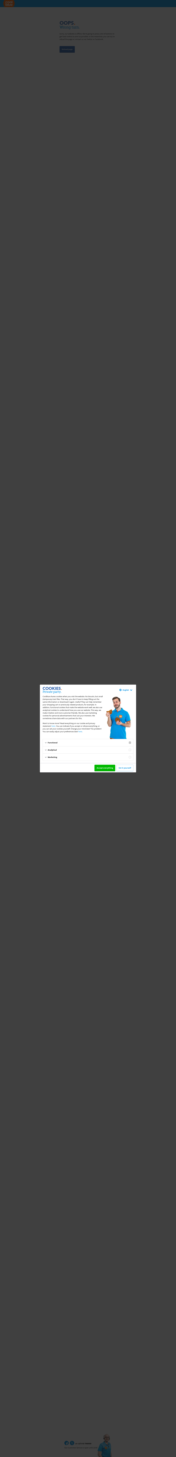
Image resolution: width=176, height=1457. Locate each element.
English (125, 690)
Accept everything (105, 768)
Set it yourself (125, 768)
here (53, 726)
